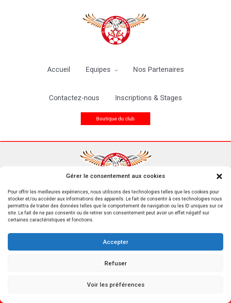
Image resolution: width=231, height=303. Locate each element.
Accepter (116, 242)
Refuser (115, 263)
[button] (219, 176)
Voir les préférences (115, 284)
